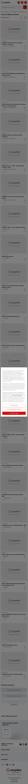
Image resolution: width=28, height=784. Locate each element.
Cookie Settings (14, 405)
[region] (14, 392)
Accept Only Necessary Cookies (14, 409)
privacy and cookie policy (17, 395)
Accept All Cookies (14, 413)
